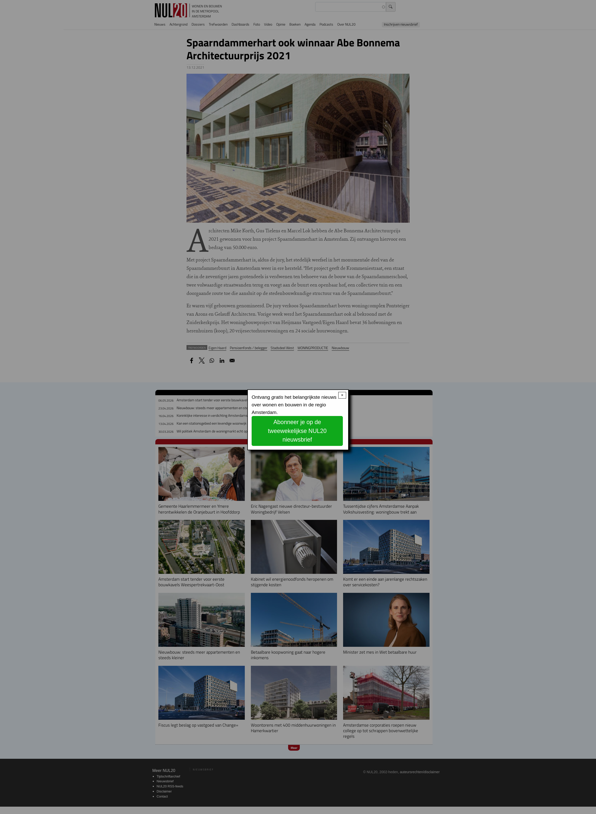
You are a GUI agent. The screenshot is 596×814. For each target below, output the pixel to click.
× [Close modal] (342, 395)
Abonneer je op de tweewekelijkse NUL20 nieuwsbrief (297, 431)
